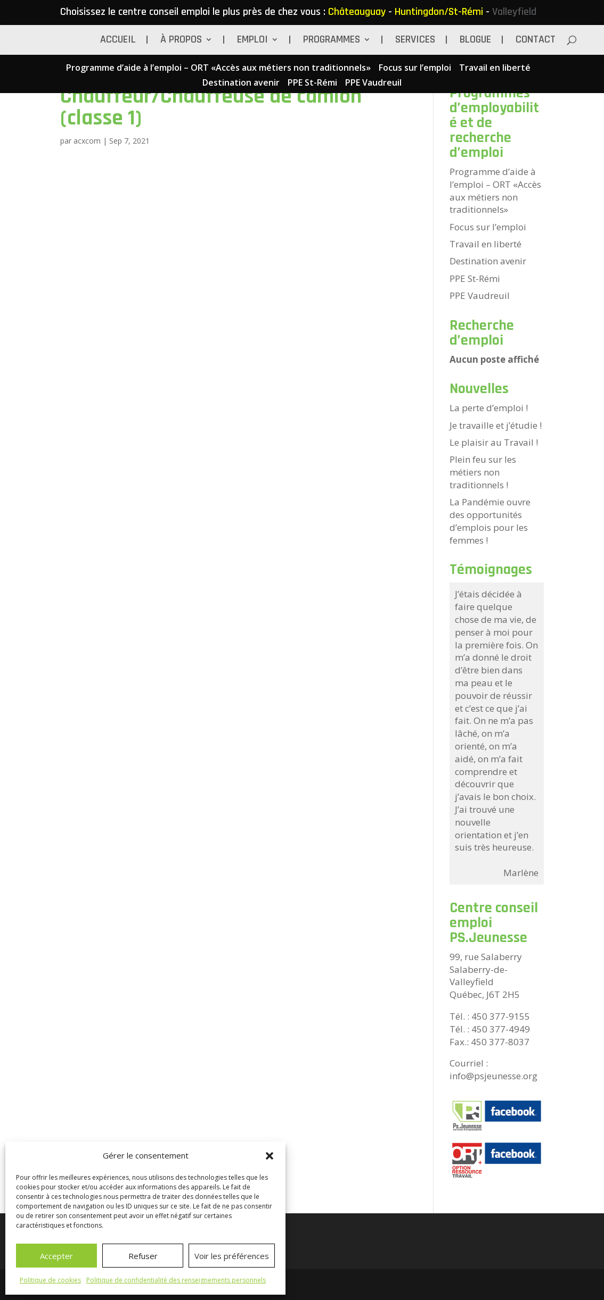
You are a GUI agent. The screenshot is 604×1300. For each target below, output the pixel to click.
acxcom (87, 141)
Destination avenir (241, 83)
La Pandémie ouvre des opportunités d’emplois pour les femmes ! (490, 521)
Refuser (143, 1256)
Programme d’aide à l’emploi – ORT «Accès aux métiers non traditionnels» (218, 68)
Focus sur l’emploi (415, 68)
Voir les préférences (231, 1256)
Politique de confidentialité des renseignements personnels (176, 1280)
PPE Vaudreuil (373, 83)
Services (415, 41)
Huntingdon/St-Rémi (439, 12)
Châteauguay (357, 12)
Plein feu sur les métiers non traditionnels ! (483, 472)
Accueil (118, 41)
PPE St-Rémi (312, 83)
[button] (269, 1156)
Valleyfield (514, 12)
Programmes (331, 41)
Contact (536, 41)
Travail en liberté (494, 68)
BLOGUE (475, 41)
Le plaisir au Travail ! (494, 442)
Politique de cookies (50, 1280)
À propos (181, 41)
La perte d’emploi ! (489, 408)
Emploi (252, 41)
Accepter (56, 1256)
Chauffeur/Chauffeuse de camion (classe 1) (211, 107)
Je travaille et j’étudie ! (496, 425)
